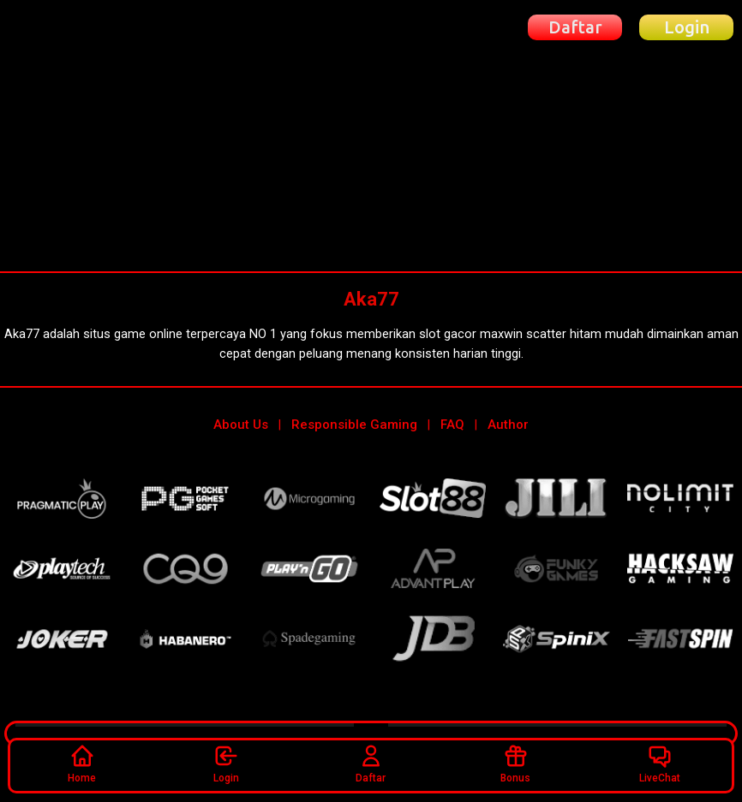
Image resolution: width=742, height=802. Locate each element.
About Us (240, 424)
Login (226, 763)
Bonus (515, 763)
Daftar (371, 763)
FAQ (452, 424)
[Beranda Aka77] (74, 27)
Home (82, 763)
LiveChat (659, 763)
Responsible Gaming (354, 424)
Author (508, 424)
